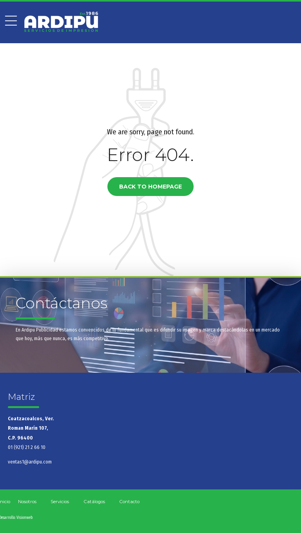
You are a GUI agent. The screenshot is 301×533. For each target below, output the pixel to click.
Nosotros (27, 501)
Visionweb (24, 517)
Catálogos (94, 501)
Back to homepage (150, 186)
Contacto (129, 501)
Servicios (60, 501)
